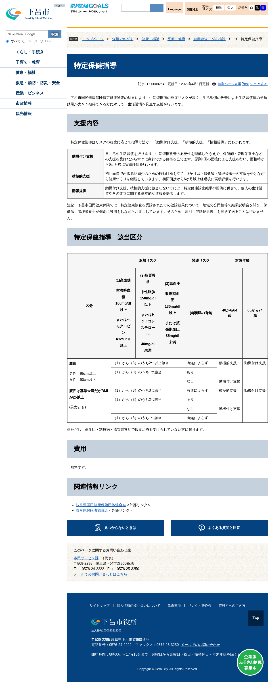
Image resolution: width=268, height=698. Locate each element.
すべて (16, 41)
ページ (32, 41)
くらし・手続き (30, 52)
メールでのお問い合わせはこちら (100, 574)
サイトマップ (100, 605)
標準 (219, 7)
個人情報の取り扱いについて (138, 605)
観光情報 (24, 113)
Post (245, 84)
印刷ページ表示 (229, 84)
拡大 (230, 8)
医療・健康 (176, 39)
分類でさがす (122, 39)
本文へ (59, 5)
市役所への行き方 (232, 605)
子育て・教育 (28, 62)
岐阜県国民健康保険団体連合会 (101, 505)
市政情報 (24, 103)
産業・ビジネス (30, 93)
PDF (48, 41)
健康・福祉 (26, 72)
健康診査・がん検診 (209, 39)
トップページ (93, 39)
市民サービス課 (86, 558)
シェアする (259, 84)
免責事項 (174, 605)
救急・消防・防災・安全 (38, 83)
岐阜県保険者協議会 (92, 510)
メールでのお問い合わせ (200, 645)
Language (174, 9)
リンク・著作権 (199, 605)
